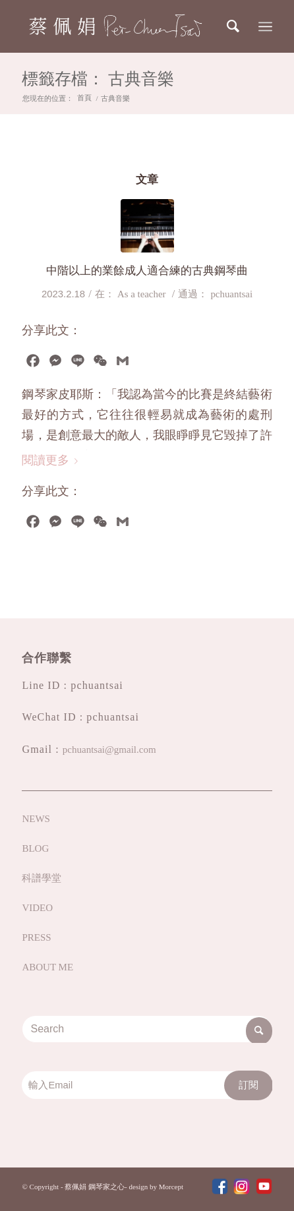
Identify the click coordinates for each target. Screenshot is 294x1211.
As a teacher (141, 294)
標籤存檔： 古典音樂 (98, 80)
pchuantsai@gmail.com (109, 749)
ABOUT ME (47, 967)
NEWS (36, 818)
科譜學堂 (41, 878)
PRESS (36, 937)
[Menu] (265, 26)
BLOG (35, 848)
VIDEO (37, 907)
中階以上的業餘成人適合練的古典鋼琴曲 (147, 270)
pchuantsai (231, 294)
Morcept (171, 1187)
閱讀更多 (52, 460)
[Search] (234, 26)
